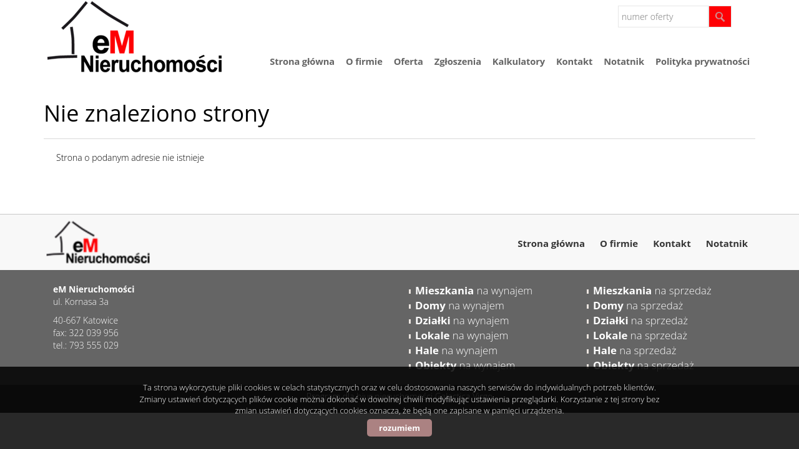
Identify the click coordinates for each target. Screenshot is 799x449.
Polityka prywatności (702, 61)
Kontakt (574, 61)
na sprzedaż (652, 290)
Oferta (408, 61)
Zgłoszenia (457, 61)
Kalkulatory (519, 61)
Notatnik (624, 61)
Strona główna (302, 61)
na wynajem (473, 290)
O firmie (364, 61)
